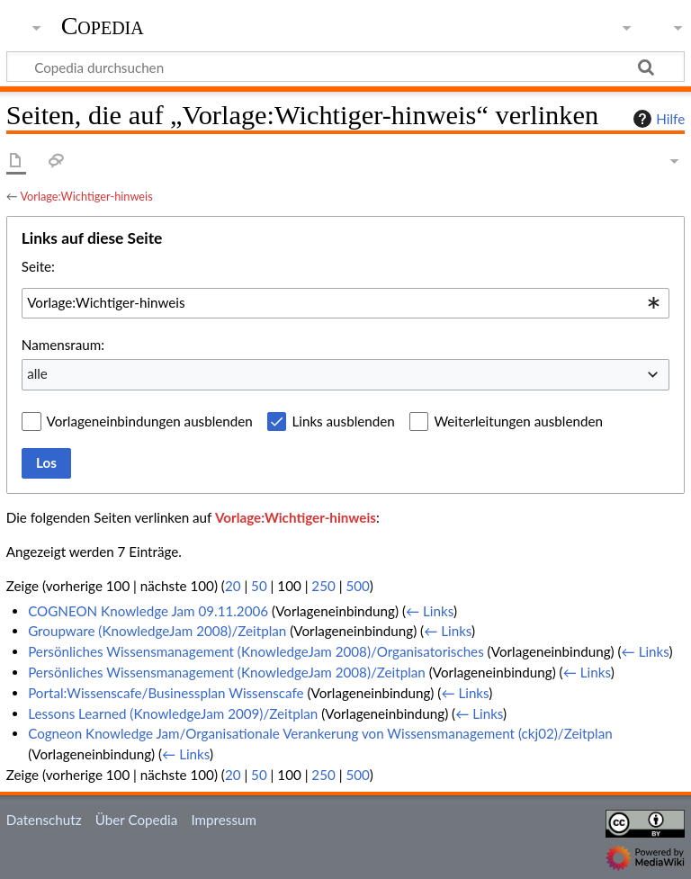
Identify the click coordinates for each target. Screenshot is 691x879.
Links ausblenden (343, 421)
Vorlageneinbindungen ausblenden (150, 421)
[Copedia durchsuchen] (345, 66)
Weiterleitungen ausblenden (518, 421)
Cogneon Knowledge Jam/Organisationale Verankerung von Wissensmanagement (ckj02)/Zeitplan (320, 733)
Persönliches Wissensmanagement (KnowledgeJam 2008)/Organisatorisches (256, 651)
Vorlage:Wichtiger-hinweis (86, 196)
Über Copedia (136, 820)
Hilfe (657, 119)
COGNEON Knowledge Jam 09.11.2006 (148, 611)
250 (323, 586)
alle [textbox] (37, 373)
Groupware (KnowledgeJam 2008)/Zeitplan (157, 631)
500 (357, 586)
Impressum (223, 820)
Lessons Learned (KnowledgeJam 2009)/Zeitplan (173, 713)
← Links (429, 611)
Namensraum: (63, 344)
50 (259, 586)
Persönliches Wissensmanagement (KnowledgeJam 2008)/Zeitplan (227, 672)
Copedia (102, 26)
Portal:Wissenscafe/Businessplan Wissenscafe (165, 693)
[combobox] (345, 303)
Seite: (38, 266)
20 (233, 586)
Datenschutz (44, 820)
